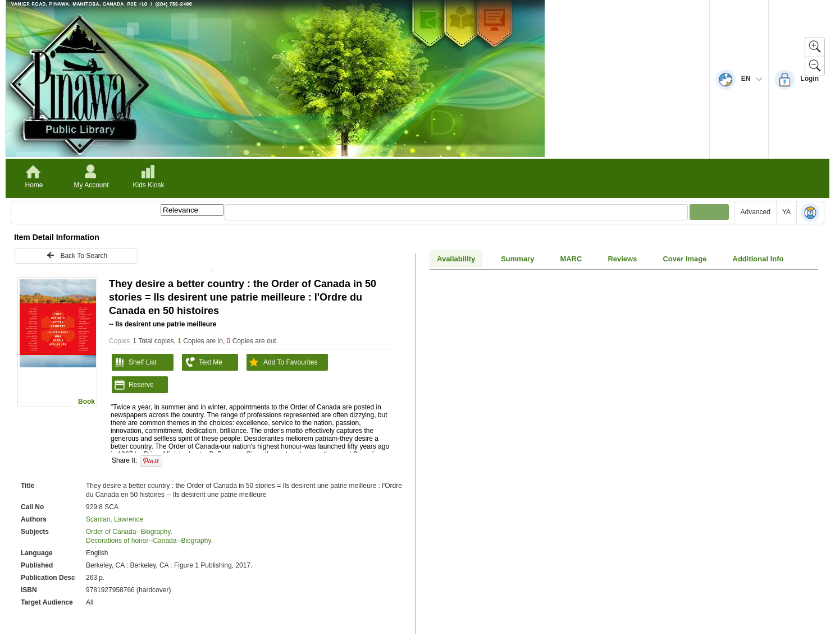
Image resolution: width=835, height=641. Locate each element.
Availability (456, 259)
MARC (571, 259)
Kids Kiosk (148, 185)
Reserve (133, 384)
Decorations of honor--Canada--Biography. (149, 541)
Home (34, 185)
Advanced (755, 212)
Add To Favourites (282, 362)
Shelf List (134, 362)
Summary (517, 259)
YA (786, 212)
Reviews (622, 259)
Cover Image (684, 259)
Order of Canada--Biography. (129, 532)
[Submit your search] (709, 212)
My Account (91, 185)
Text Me (202, 362)
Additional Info (758, 259)
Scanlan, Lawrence (114, 519)
